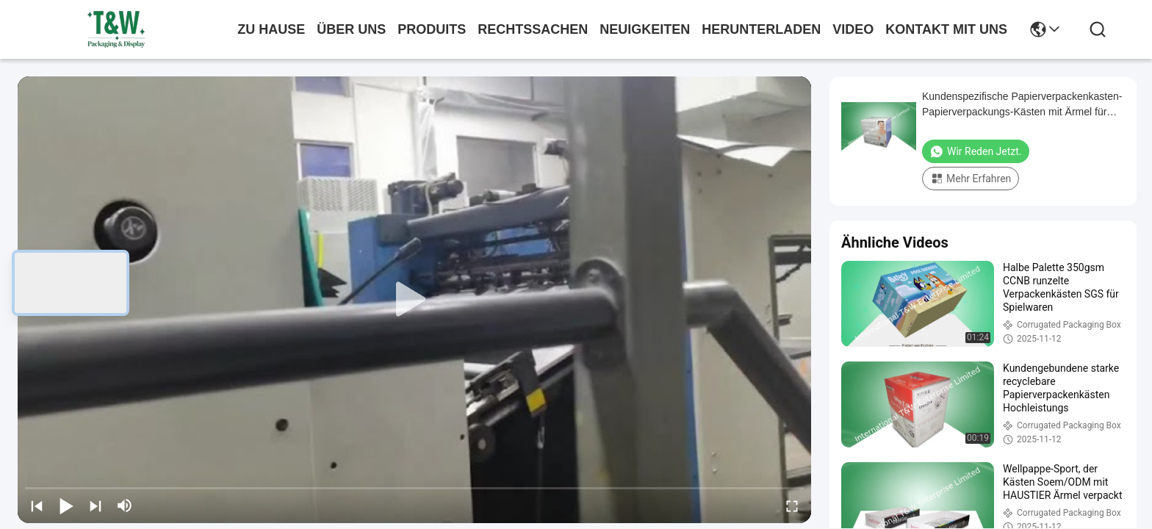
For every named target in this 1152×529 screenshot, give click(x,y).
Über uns (351, 29)
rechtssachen (533, 29)
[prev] (36, 505)
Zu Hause (271, 29)
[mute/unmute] (125, 505)
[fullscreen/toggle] (792, 505)
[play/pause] (66, 505)
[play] (414, 299)
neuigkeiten (645, 29)
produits (431, 29)
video (853, 29)
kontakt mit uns (946, 29)
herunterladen (761, 29)
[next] (95, 505)
